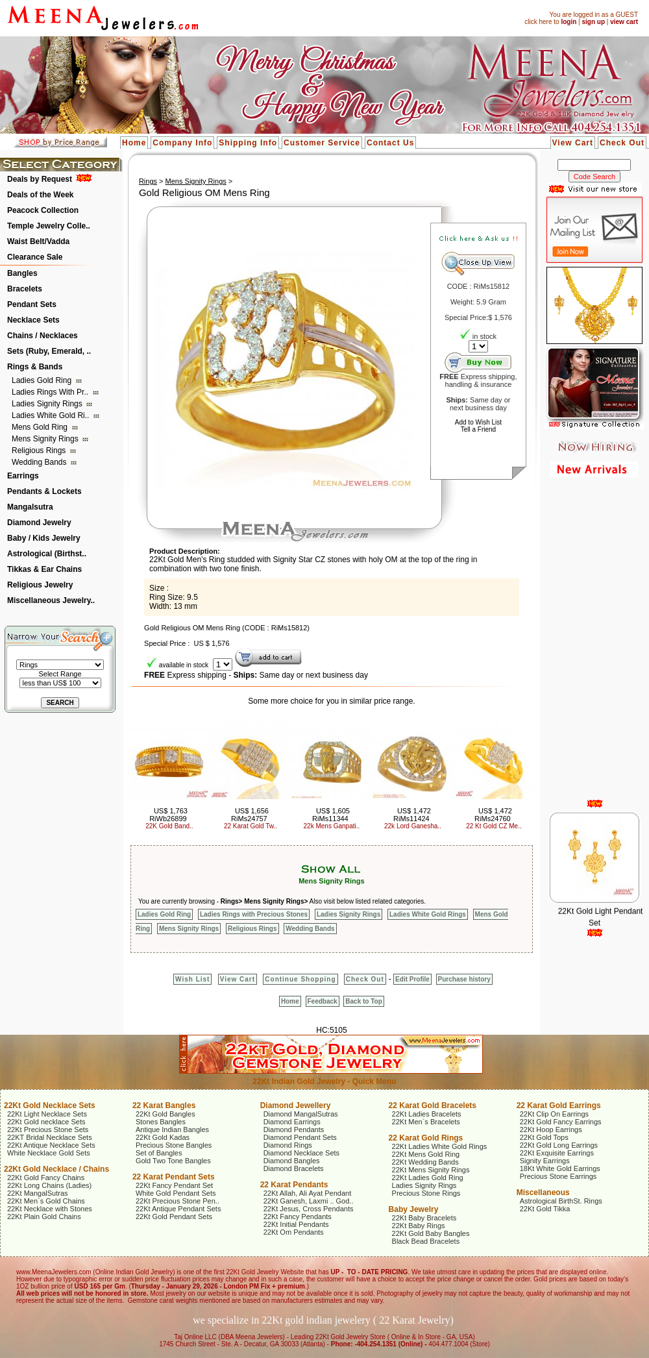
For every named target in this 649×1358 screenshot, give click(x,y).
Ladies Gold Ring (42, 380)
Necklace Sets (33, 320)
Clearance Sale (34, 257)
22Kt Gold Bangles (165, 1114)
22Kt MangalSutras (37, 1193)
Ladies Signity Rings (48, 403)
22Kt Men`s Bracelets (426, 1122)
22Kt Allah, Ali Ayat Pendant (307, 1193)
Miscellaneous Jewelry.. (51, 600)
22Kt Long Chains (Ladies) (49, 1185)
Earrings (23, 475)
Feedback (322, 1001)
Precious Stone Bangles (174, 1145)
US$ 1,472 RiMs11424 (412, 814)
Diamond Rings (287, 1145)
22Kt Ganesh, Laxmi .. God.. (308, 1201)
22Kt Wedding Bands (425, 1162)
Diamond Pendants (293, 1129)
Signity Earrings (545, 1161)
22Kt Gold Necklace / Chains (56, 1169)
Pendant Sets (31, 304)
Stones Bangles (161, 1122)
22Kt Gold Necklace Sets (49, 1105)
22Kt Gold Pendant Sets (174, 1216)
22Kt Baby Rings (418, 1225)
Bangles (22, 273)
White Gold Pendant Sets (176, 1193)
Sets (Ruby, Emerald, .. (49, 351)
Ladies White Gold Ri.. (52, 415)
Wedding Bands (40, 462)
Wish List (192, 979)
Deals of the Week (40, 194)
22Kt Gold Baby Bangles (431, 1233)
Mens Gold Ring (40, 427)
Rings (148, 181)
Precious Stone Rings (426, 1193)
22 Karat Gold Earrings (559, 1105)
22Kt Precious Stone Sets (47, 1129)
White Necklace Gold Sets (48, 1153)
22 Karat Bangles (163, 1105)
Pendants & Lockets (44, 491)
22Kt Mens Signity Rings (431, 1170)
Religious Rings (40, 450)
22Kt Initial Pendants (296, 1224)
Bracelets (24, 288)
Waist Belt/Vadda (38, 241)
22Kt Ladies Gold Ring (427, 1177)
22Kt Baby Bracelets (424, 1218)
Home (134, 142)
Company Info (182, 142)
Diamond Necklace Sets (301, 1153)
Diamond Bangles (291, 1161)
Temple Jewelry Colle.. (48, 225)
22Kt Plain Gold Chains (44, 1216)
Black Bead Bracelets (426, 1241)
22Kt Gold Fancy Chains (45, 1177)
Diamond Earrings (292, 1122)
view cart (624, 21)
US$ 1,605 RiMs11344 (331, 814)
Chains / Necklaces (42, 335)
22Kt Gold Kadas (163, 1137)
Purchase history (464, 979)
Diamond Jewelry (39, 522)
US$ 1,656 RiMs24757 (250, 814)
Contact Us (390, 142)
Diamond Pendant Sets (300, 1137)
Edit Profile (412, 979)
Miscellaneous (543, 1192)
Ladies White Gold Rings (427, 914)
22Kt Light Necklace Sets (47, 1114)
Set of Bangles (159, 1153)
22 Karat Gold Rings (426, 1137)
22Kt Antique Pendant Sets (178, 1209)
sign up (593, 21)
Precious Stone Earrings (558, 1176)
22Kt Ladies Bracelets (426, 1114)
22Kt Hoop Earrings (551, 1129)
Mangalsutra (30, 507)
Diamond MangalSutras (300, 1114)
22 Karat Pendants (294, 1184)
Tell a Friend (478, 429)
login (568, 21)
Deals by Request (39, 179)
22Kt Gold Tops (544, 1137)
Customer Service (322, 142)
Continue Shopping (300, 979)
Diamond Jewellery (295, 1105)
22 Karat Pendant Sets (173, 1176)
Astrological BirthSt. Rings (561, 1201)
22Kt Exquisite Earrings (557, 1153)
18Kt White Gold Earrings (560, 1168)
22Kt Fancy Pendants (297, 1216)
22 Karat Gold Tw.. (250, 826)
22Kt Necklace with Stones (49, 1209)
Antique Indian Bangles (172, 1129)
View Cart (572, 142)
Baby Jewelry (414, 1209)
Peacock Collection (43, 210)
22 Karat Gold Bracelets (432, 1105)
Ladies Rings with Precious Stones (254, 914)
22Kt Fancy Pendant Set (174, 1185)
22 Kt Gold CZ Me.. (494, 826)
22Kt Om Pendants (293, 1232)
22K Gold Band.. (169, 826)
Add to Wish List (478, 422)
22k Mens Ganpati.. (332, 826)
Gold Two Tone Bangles (173, 1161)
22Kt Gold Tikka (545, 1209)
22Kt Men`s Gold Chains (46, 1201)
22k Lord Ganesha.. (412, 826)
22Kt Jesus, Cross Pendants (308, 1209)
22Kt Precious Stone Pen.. (177, 1201)
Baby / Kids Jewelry (43, 538)
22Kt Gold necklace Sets (46, 1122)
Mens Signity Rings (46, 438)
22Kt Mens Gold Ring (426, 1154)
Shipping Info (248, 142)
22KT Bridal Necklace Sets (49, 1137)
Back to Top (363, 1001)
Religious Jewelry (40, 584)
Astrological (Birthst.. (46, 553)
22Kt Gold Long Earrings (559, 1145)
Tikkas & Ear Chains (44, 569)
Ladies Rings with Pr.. (51, 392)
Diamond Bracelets (293, 1168)
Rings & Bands (34, 366)
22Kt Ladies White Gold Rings (439, 1146)
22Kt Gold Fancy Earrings (561, 1122)
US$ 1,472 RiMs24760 (493, 814)
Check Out (622, 142)
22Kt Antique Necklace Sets (51, 1145)
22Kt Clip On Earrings (554, 1114)
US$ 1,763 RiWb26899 (168, 814)
